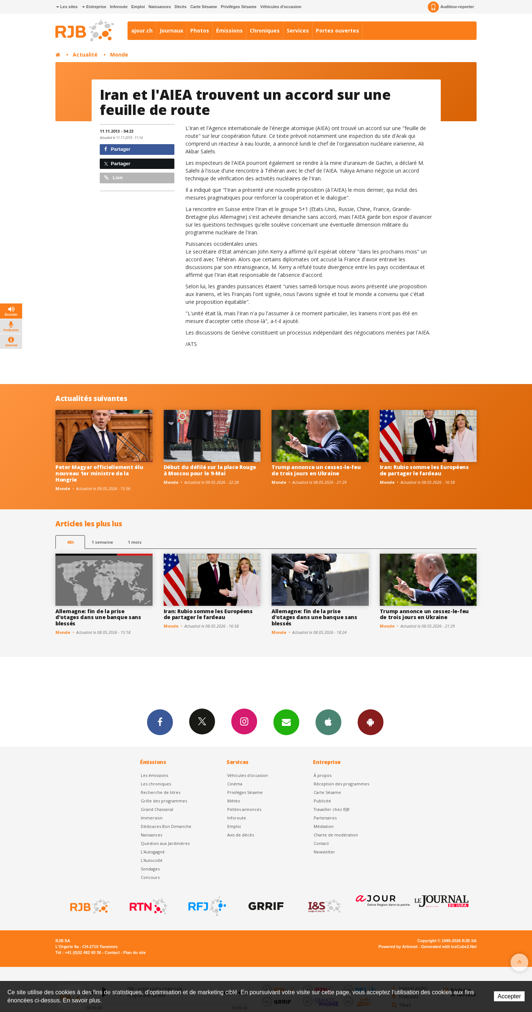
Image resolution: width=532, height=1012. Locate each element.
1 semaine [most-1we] (102, 542)
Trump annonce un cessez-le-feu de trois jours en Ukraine (316, 470)
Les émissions (154, 775)
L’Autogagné (153, 851)
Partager (117, 149)
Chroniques (265, 30)
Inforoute (119, 6)
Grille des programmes (164, 800)
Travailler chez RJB (331, 809)
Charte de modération (336, 834)
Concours (150, 877)
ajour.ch (142, 30)
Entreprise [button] (94, 6)
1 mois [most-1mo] (134, 542)
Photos (199, 30)
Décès (181, 6)
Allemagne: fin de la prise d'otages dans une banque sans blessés (98, 617)
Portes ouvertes (337, 30)
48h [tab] (70, 542)
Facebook (160, 721)
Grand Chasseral (157, 809)
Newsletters (286, 721)
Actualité (85, 54)
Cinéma (234, 783)
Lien (113, 177)
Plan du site (134, 952)
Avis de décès (240, 834)
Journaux (171, 30)
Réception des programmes (341, 783)
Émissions (229, 30)
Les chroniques (156, 783)
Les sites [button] (67, 6)
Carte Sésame (203, 6)
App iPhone (328, 721)
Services (298, 30)
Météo (233, 800)
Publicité (322, 800)
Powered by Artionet (398, 946)
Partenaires (325, 817)
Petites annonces (244, 809)
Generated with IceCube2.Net (449, 946)
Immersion (152, 817)
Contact (321, 843)
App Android (370, 721)
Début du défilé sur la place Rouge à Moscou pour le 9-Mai (210, 470)
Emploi (138, 6)
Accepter (509, 996)
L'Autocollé (152, 860)
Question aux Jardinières (165, 843)
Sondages (150, 868)
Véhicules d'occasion (280, 6)
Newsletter (324, 851)
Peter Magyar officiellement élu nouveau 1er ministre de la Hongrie (99, 473)
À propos (322, 775)
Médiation (324, 826)
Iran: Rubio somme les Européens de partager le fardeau (424, 470)
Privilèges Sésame (239, 6)
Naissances (160, 6)
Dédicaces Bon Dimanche (166, 826)
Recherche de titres (160, 792)
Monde (119, 54)
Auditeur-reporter (451, 7)
